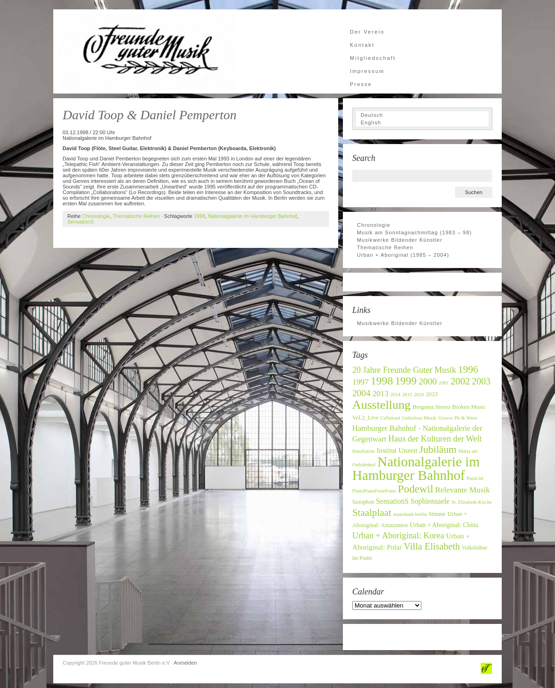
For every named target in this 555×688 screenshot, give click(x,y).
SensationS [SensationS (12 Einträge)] (392, 501)
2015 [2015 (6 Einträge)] (407, 394)
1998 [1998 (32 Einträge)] (381, 381)
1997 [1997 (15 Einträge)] (360, 381)
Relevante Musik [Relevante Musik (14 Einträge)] (462, 489)
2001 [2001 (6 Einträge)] (443, 382)
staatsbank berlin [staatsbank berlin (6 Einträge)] (410, 514)
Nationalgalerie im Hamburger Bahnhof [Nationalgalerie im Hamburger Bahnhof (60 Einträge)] (416, 468)
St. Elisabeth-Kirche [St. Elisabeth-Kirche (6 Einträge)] (471, 502)
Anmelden (185, 663)
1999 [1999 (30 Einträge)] (406, 381)
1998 (199, 216)
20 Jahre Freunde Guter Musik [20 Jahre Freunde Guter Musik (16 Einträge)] (404, 370)
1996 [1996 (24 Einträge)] (468, 369)
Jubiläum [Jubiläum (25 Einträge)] (437, 449)
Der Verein (367, 32)
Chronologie (96, 216)
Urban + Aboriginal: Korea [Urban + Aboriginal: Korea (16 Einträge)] (398, 535)
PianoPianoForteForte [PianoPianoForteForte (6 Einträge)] (374, 490)
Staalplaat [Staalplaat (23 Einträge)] (371, 512)
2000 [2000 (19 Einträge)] (428, 381)
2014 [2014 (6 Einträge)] (395, 394)
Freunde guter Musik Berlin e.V (146, 51)
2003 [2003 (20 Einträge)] (481, 381)
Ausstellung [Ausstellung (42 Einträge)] (381, 405)
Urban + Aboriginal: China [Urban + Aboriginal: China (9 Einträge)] (444, 525)
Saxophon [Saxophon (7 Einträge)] (363, 502)
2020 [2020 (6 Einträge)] (419, 394)
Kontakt (362, 45)
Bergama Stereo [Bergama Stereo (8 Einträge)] (431, 407)
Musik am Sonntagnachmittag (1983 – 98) (414, 232)
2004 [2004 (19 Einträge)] (361, 393)
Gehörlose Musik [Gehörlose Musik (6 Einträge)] (419, 417)
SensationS (80, 222)
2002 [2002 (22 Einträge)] (460, 381)
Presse (361, 84)
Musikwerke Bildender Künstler (399, 240)
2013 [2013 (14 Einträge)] (380, 393)
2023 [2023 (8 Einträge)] (432, 394)
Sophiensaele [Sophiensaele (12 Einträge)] (430, 501)
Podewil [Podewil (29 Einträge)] (416, 489)
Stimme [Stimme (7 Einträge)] (436, 514)
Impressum (367, 71)
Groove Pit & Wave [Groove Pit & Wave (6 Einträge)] (457, 417)
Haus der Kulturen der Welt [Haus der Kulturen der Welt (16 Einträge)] (435, 438)
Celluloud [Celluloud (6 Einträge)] (390, 417)
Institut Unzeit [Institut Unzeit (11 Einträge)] (397, 450)
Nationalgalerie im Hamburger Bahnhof (252, 216)
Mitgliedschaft (373, 58)
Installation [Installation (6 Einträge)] (363, 451)
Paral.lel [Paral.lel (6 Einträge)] (475, 478)
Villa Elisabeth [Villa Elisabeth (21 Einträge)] (432, 546)
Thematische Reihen (136, 216)
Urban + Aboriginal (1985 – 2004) (403, 255)
